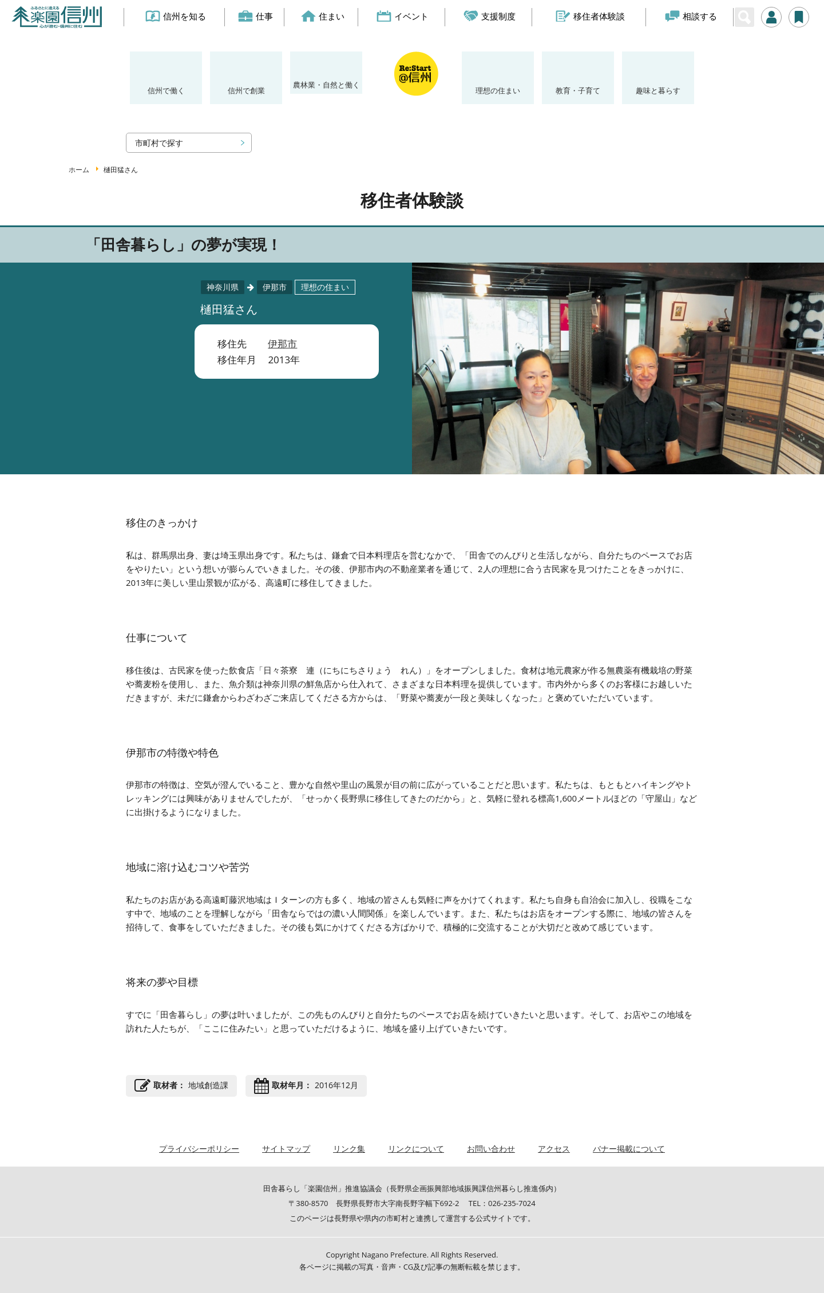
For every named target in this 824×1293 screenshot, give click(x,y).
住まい (322, 16)
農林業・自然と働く (326, 85)
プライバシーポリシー (199, 1148)
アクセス (554, 1148)
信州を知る (175, 16)
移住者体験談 (590, 16)
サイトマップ (286, 1148)
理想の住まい (498, 90)
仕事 (256, 16)
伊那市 (282, 343)
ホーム (79, 169)
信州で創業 (246, 90)
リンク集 (349, 1148)
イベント (403, 16)
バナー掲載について (629, 1148)
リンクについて (416, 1148)
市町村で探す (159, 142)
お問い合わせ (491, 1148)
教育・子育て (578, 90)
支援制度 (490, 16)
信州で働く (166, 90)
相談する (691, 16)
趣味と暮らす (658, 90)
